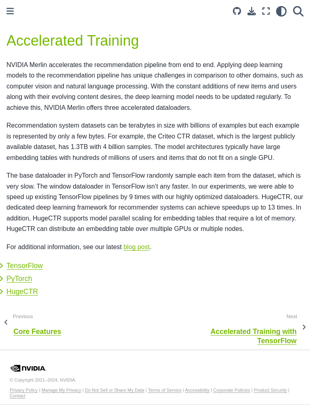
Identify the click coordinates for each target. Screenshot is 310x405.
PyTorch (19, 279)
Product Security (270, 390)
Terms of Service (164, 390)
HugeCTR (22, 291)
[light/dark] (281, 11)
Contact (17, 395)
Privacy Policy (24, 390)
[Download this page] (251, 11)
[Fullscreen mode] (266, 11)
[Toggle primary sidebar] (10, 11)
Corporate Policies (231, 390)
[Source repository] (237, 11)
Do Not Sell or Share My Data (114, 390)
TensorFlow (24, 266)
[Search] (298, 11)
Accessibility (197, 390)
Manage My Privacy (61, 390)
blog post (137, 246)
